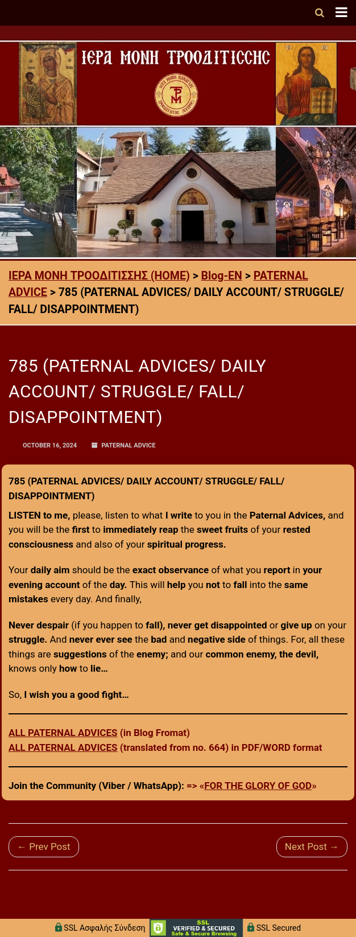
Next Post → (312, 846)
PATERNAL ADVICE (128, 445)
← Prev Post (44, 846)
